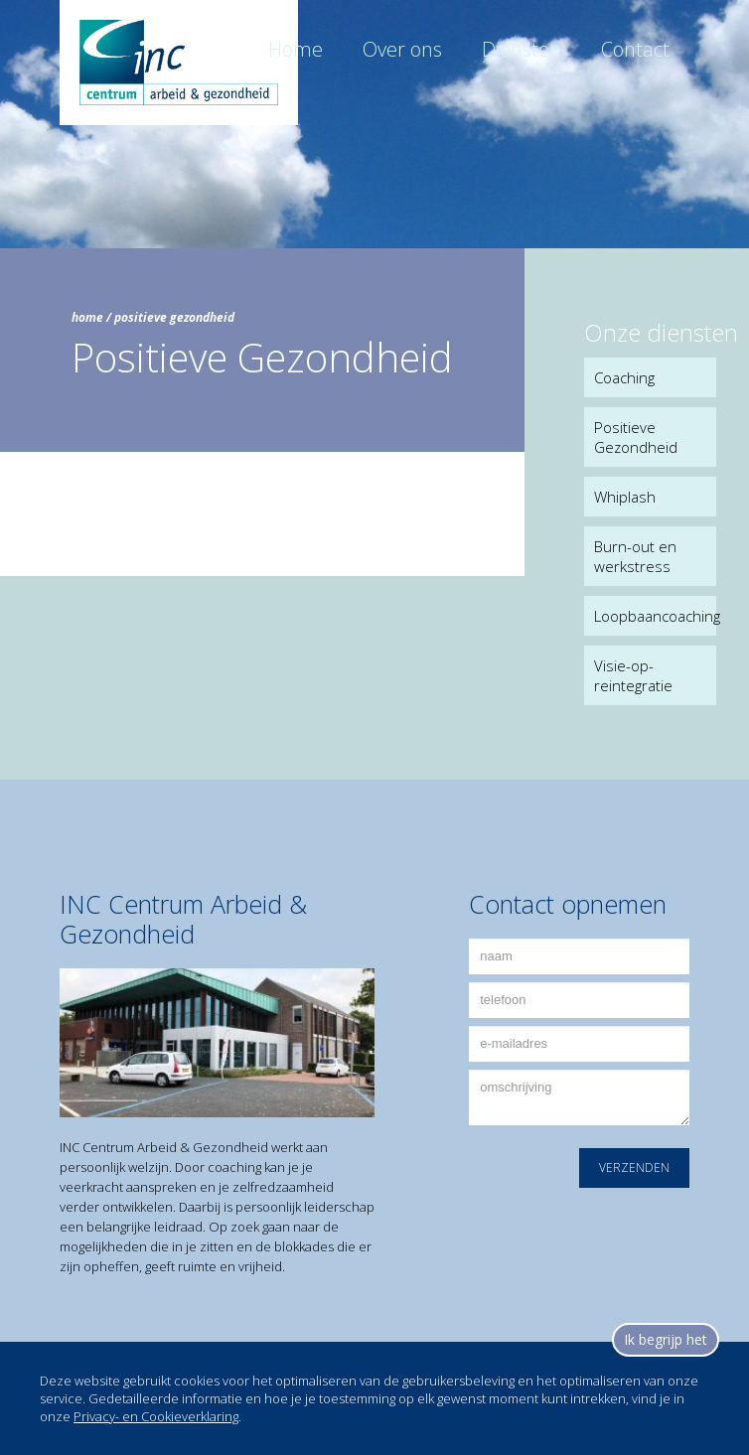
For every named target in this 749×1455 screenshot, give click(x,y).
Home (295, 49)
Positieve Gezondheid (635, 437)
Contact (635, 49)
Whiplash (625, 497)
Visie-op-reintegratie (633, 675)
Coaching (624, 377)
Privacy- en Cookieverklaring (156, 1416)
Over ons (402, 49)
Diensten (521, 49)
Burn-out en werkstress (635, 556)
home (87, 317)
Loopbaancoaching (655, 616)
